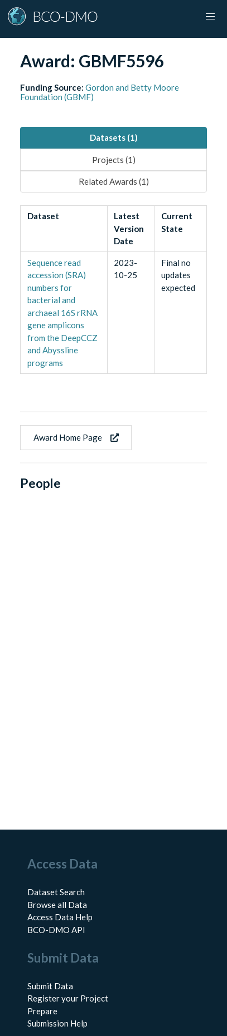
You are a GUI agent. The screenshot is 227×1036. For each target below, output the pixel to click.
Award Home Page (76, 437)
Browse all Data (57, 905)
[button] (210, 16)
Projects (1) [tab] (114, 160)
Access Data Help (60, 917)
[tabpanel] (113, 289)
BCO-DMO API (56, 930)
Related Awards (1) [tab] (114, 181)
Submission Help (57, 1023)
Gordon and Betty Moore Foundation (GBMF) (99, 92)
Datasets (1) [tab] (114, 137)
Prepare (42, 1011)
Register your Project (67, 998)
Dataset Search (56, 892)
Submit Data (50, 986)
